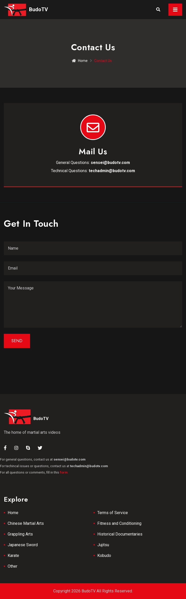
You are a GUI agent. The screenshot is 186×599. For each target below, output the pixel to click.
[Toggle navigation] (175, 10)
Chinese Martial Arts (26, 523)
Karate (13, 555)
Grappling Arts (20, 534)
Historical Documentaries (119, 534)
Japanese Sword (23, 544)
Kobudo (104, 555)
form (64, 472)
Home (80, 61)
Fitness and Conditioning (119, 523)
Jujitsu (103, 544)
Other (12, 566)
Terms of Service (112, 512)
